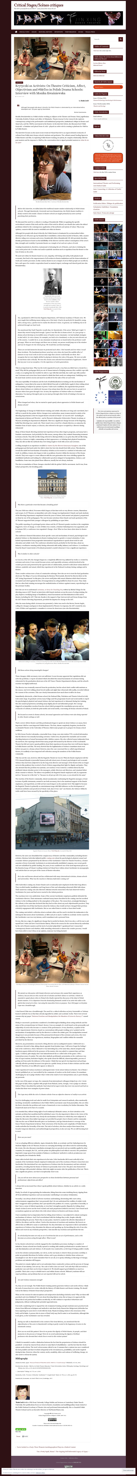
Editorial (95, 76)
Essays (34, 32)
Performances (70, 32)
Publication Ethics (73, 1458)
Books (80, 32)
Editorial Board (97, 65)
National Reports (45, 32)
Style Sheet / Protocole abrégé (103, 213)
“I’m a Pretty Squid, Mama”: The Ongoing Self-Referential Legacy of (63, 1452)
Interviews (58, 32)
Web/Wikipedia (48, 309)
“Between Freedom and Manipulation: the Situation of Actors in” (57, 1016)
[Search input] (107, 87)
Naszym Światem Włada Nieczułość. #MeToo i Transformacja (47, 1362)
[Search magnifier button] (121, 87)
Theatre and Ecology (99, 106)
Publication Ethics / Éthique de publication (108, 203)
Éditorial (101, 76)
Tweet (18, 1436)
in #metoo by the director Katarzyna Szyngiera (62, 446)
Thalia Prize (90, 32)
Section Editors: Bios (99, 63)
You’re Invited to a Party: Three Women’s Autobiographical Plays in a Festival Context (45, 1447)
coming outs (50, 858)
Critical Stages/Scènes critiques (38, 5)
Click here (96, 51)
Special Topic (24, 32)
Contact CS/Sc (63, 1458)
